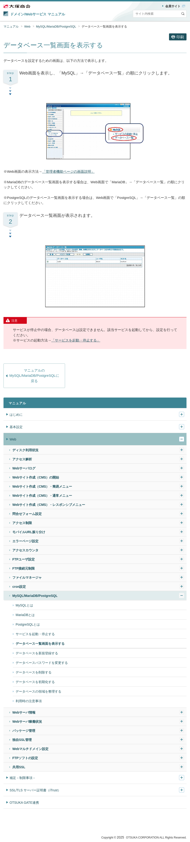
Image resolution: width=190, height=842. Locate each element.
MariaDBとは (25, 615)
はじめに (16, 414)
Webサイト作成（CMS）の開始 (35, 477)
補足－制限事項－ (23, 778)
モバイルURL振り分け (28, 532)
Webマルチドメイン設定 (30, 749)
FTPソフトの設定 (25, 758)
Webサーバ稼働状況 (27, 721)
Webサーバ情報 (23, 712)
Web (27, 26)
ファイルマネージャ (27, 577)
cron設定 (19, 586)
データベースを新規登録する (37, 653)
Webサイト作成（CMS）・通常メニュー (42, 495)
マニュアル (11, 26)
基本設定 (16, 427)
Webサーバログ (23, 468)
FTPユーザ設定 (23, 559)
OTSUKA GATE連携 (24, 802)
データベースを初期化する (35, 682)
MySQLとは (24, 605)
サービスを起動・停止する (35, 634)
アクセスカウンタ (25, 550)
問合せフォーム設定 (27, 514)
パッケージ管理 (23, 731)
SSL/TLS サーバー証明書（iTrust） (35, 790)
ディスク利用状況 (25, 450)
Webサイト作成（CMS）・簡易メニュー (42, 486)
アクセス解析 (22, 459)
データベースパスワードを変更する (42, 663)
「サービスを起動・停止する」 (75, 340)
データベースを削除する (34, 672)
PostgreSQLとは (28, 624)
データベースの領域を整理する (38, 691)
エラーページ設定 (25, 541)
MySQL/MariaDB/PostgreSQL (56, 26)
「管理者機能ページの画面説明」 (68, 171)
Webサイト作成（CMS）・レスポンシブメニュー (48, 505)
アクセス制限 (22, 523)
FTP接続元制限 (23, 568)
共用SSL (18, 767)
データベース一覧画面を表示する (104, 26)
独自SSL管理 (22, 740)
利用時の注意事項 (29, 701)
